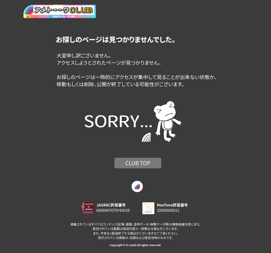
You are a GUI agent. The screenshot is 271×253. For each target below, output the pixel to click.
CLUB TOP (137, 163)
